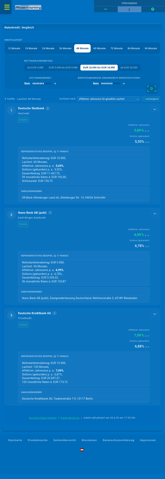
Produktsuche (38, 445)
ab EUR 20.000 (130, 68)
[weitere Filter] (152, 89)
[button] (82, 155)
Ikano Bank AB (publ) (33, 215)
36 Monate (64, 48)
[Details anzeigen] (155, 110)
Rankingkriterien (70, 423)
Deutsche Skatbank (32, 109)
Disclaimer (89, 445)
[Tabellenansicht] (106, 10)
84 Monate (135, 48)
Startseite (15, 445)
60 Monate (100, 48)
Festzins (24, 121)
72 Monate (117, 48)
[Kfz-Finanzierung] (40, 84)
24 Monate (47, 48)
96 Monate (152, 48)
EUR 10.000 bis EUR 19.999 (99, 68)
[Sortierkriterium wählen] (108, 99)
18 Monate (30, 48)
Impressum (148, 445)
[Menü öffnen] (6, 7)
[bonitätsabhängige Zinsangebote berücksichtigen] (109, 84)
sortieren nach (67, 99)
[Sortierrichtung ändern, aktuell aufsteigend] (151, 99)
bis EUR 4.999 (34, 68)
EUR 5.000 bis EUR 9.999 (62, 68)
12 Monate (12, 48)
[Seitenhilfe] (153, 10)
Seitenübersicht (64, 445)
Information (129, 3)
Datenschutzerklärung (118, 445)
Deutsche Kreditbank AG (35, 317)
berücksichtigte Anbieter (43, 423)
